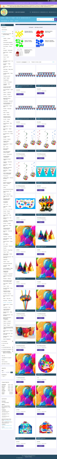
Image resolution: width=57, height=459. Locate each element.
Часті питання (4, 361)
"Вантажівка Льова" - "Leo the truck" (8, 61)
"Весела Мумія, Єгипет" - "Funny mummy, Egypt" (8, 281)
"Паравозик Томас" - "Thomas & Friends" (7, 291)
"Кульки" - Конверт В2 (41, 438)
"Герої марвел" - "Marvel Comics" (7, 144)
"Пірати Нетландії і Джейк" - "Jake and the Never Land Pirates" (8, 328)
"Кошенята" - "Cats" (6, 307)
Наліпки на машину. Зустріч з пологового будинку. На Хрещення (7, 352)
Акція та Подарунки (7, 339)
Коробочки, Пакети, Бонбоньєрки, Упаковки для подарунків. (28, 51)
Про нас (3, 355)
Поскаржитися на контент (27, 457)
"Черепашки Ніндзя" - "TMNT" (7, 159)
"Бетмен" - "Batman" (7, 139)
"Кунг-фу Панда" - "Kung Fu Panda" (7, 288)
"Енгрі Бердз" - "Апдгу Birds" (7, 226)
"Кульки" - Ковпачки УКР (41, 246)
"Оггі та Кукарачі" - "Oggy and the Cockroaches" (8, 269)
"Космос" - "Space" (6, 213)
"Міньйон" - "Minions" (7, 278)
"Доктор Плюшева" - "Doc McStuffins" (8, 315)
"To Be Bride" (5, 55)
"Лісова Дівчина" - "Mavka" (8, 44)
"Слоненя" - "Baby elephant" (6, 266)
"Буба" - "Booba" (6, 112)
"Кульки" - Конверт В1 (20, 438)
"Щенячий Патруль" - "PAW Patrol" (7, 99)
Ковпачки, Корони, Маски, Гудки (48, 32)
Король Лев (5, 185)
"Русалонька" (5, 175)
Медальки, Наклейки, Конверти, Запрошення (49, 41)
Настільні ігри (5, 343)
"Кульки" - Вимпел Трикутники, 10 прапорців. (45, 182)
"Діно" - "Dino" (5, 146)
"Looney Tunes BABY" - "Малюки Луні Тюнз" (7, 87)
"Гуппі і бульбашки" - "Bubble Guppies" (7, 152)
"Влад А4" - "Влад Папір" (8, 250)
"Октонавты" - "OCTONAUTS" (6, 234)
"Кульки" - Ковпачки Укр (20, 278)
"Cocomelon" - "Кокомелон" (5, 202)
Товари (7, 17)
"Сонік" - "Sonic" (6, 57)
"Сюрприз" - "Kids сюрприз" (6, 84)
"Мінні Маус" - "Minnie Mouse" (7, 165)
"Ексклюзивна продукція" (8, 42)
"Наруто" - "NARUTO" (7, 92)
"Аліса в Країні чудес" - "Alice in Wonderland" (7, 173)
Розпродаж (5, 341)
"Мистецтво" (5, 71)
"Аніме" (4, 187)
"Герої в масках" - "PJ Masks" (7, 192)
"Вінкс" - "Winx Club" (7, 298)
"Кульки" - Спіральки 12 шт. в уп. (22, 182)
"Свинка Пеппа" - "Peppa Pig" (8, 242)
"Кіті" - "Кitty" (5, 244)
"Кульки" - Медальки (41, 374)
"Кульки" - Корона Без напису (42, 278)
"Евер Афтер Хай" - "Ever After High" (8, 334)
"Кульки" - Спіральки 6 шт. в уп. (22, 150)
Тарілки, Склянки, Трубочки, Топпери (28, 41)
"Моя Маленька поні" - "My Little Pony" (8, 257)
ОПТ (4, 36)
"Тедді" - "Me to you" (7, 194)
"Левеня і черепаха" (7, 323)
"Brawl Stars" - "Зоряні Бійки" (7, 129)
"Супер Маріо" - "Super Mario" (7, 106)
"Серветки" (5, 40)
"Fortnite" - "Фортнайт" (7, 108)
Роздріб (13, 17)
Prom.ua (34, 455)
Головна (2, 17)
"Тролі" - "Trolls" (6, 286)
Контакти (40, 3)
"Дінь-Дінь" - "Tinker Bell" (7, 300)
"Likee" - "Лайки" (6, 121)
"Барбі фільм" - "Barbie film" (7, 53)
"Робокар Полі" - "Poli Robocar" (7, 218)
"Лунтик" (4, 248)
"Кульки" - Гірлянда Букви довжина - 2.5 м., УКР (25, 118)
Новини (11, 20)
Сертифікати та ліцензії (6, 357)
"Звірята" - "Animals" (7, 321)
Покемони (5, 110)
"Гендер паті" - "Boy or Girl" (7, 67)
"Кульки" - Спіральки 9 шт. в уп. (43, 150)
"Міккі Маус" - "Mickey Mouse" (7, 171)
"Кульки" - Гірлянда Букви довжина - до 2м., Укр (46, 85)
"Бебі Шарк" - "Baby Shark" (8, 69)
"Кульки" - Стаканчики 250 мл (21, 342)
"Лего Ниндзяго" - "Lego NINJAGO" (7, 239)
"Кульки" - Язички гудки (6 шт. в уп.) (43, 214)
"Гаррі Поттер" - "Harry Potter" (7, 126)
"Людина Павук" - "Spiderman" (6, 141)
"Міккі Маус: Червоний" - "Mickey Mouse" (7, 168)
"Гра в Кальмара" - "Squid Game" (8, 90)
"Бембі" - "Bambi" (6, 114)
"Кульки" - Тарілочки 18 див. (42, 342)
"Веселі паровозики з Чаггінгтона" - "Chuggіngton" (7, 318)
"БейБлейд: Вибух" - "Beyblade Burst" (7, 199)
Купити (20, 94)
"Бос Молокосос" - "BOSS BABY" (8, 134)
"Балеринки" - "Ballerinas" (8, 246)
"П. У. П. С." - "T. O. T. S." (7, 209)
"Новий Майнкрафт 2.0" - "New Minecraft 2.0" (8, 103)
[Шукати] (52, 19)
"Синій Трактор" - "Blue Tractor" (7, 124)
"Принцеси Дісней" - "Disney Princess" (7, 229)
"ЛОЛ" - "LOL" (5, 204)
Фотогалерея (4, 29)
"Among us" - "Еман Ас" (7, 96)
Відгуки (3, 359)
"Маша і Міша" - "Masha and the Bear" (7, 254)
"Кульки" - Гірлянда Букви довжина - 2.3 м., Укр (46, 118)
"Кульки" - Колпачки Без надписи (22, 246)
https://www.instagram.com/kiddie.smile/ (7, 425)
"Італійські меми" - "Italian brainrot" (8, 74)
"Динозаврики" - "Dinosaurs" (6, 149)
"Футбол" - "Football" (7, 223)
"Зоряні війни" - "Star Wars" (7, 215)
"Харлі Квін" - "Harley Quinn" (7, 207)
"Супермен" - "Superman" (8, 273)
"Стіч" (4, 48)
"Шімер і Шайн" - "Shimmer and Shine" (8, 178)
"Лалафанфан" (6, 80)
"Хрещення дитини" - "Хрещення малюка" (7, 117)
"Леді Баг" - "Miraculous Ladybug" (7, 162)
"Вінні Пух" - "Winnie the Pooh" (7, 231)
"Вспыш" (4, 180)
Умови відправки (4, 20)
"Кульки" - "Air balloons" (7, 302)
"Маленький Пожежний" (7, 263)
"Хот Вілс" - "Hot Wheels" (7, 131)
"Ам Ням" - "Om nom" (7, 293)
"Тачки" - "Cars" (6, 252)
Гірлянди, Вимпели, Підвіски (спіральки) (28, 32)
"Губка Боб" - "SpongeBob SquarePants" (8, 221)
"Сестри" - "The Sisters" (7, 82)
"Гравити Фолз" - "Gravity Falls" (8, 305)
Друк (4, 345)
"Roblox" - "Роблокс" (7, 94)
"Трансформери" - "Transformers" (6, 157)
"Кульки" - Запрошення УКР (21, 406)
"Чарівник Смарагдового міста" (7, 276)
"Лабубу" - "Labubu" (7, 38)
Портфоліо (4, 27)
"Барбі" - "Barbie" (6, 78)
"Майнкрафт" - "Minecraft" (8, 101)
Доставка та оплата (24, 17)
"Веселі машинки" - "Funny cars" (8, 296)
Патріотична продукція (7, 349)
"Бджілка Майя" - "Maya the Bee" (7, 312)
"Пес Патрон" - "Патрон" (7, 46)
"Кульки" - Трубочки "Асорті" (21, 310)
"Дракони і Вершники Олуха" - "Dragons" (7, 183)
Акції (17, 17)
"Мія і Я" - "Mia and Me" (7, 154)
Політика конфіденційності (36, 457)
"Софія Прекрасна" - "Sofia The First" (7, 309)
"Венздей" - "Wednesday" (8, 50)
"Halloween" (5, 259)
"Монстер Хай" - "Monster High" (8, 331)
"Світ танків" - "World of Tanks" (7, 284)
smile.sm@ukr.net (7, 420)
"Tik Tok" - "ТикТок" (6, 119)
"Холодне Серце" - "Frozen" (6, 137)
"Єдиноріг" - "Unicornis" (7, 236)
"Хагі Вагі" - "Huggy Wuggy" (6, 64)
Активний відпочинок (7, 347)
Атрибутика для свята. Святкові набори (7, 34)
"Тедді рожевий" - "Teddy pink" (7, 196)
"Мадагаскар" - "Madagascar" (6, 271)
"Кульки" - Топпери (19, 374)
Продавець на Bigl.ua (28, 456)
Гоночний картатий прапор (8, 189)
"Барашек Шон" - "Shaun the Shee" (7, 337)
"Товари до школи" (6, 76)
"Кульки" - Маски (19, 214)
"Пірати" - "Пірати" (6, 325)
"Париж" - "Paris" (6, 261)
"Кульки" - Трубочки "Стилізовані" (43, 310)
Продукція (4, 31)
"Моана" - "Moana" (6, 211)
